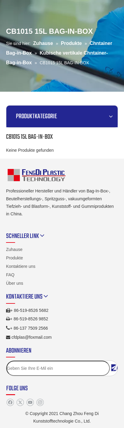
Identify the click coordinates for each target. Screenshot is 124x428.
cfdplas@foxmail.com (31, 337)
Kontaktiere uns (20, 266)
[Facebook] (10, 402)
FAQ (10, 274)
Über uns (14, 283)
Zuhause (14, 249)
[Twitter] (20, 402)
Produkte (14, 257)
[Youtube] (30, 402)
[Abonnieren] (114, 367)
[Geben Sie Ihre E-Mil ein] (58, 368)
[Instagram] (40, 402)
